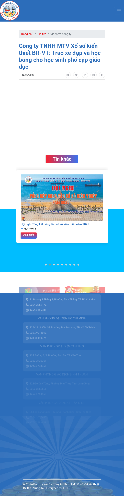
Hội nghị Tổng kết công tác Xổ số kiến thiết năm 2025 (55, 224)
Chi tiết (28, 235)
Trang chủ (27, 34)
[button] (46, 264)
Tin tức (41, 34)
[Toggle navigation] (119, 10)
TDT (65, 488)
